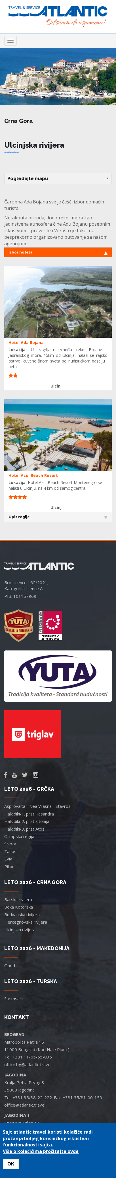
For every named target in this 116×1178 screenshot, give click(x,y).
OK (10, 1163)
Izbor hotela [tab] (58, 252)
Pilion (9, 866)
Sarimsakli (13, 998)
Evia (8, 859)
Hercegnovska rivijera (25, 922)
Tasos (10, 851)
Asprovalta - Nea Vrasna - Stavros (37, 806)
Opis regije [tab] (58, 517)
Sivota (10, 844)
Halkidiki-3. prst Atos (24, 829)
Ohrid (9, 965)
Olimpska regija (19, 836)
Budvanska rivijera (22, 914)
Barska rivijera (18, 899)
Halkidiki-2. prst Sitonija (26, 821)
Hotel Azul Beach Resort (33, 475)
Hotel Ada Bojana (26, 342)
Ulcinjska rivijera (19, 929)
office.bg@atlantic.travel (27, 1064)
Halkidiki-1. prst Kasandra (29, 814)
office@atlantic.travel (24, 1105)
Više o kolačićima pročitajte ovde (41, 1151)
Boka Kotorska (18, 907)
